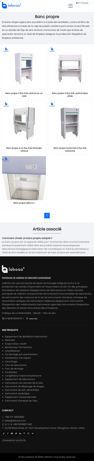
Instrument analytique (17, 393)
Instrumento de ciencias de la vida (24, 383)
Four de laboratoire (15, 365)
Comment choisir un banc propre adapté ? (27, 238)
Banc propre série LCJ (24, 203)
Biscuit (37, 313)
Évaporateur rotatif (15, 343)
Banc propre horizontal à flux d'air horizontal (70, 149)
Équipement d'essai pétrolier (21, 397)
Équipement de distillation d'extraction (26, 336)
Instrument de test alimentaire (22, 390)
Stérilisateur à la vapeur (18, 358)
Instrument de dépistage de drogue (24, 386)
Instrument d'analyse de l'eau (21, 400)
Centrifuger (11, 361)
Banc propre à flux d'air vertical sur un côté (24, 95)
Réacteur (10, 340)
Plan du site (49, 313)
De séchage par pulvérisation (21, 354)
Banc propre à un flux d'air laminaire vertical (24, 149)
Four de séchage (14, 368)
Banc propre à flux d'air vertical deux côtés (70, 95)
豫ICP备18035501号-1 (13, 318)
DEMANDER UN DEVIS (14, 440)
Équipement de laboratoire (20, 379)
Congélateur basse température (23, 375)
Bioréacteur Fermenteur (18, 347)
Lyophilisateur (12, 350)
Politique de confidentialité (16, 313)
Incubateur (11, 372)
